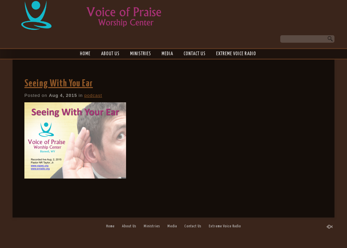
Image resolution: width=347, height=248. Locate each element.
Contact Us (195, 53)
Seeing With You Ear (58, 83)
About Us (110, 53)
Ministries (140, 53)
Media (167, 53)
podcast (93, 95)
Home (85, 53)
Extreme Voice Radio (236, 53)
